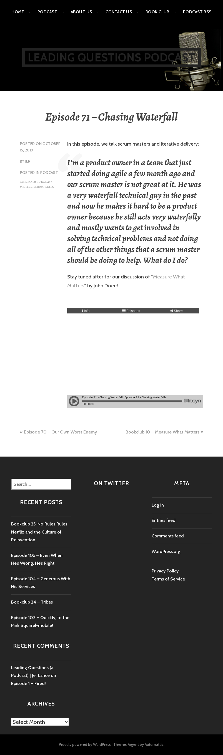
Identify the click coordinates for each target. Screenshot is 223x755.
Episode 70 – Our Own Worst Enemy (60, 432)
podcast (45, 182)
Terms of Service (168, 579)
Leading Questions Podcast (112, 57)
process (26, 187)
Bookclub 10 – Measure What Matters (162, 432)
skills (49, 187)
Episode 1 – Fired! (28, 683)
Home (17, 11)
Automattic (154, 744)
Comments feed (168, 536)
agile (34, 182)
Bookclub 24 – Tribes (32, 602)
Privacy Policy (165, 571)
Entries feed (164, 520)
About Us (81, 11)
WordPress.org (166, 551)
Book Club (157, 11)
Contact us (119, 11)
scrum (38, 187)
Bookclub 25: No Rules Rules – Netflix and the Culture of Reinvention (41, 531)
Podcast (47, 11)
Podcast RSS (197, 11)
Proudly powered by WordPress (85, 744)
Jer (28, 161)
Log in (158, 505)
